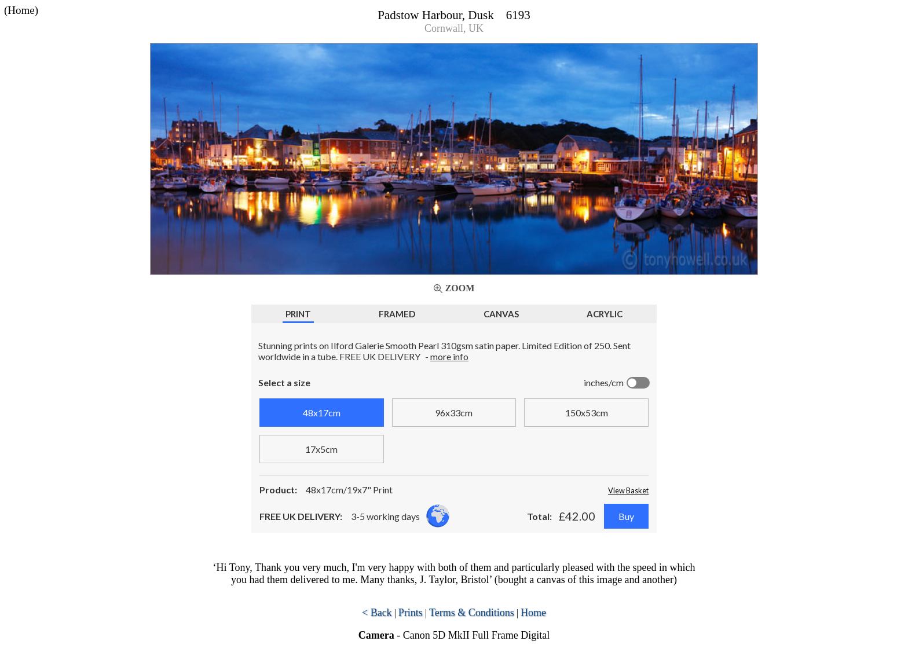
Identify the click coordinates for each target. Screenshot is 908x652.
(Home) (21, 10)
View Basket (628, 490)
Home (533, 612)
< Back (377, 612)
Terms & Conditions (471, 612)
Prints (410, 612)
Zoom (460, 288)
